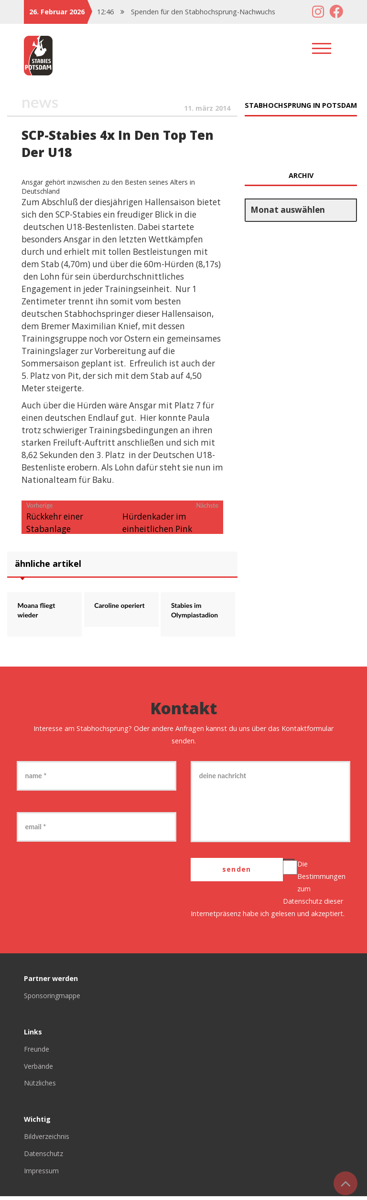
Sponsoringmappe (53, 998)
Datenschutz (303, 904)
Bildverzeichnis (47, 1140)
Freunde (37, 1052)
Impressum (41, 1174)
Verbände (39, 1069)
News (41, 102)
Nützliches (40, 1086)
